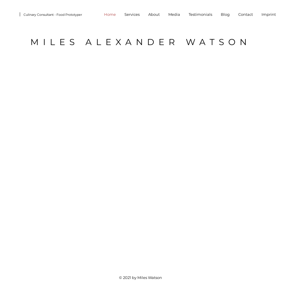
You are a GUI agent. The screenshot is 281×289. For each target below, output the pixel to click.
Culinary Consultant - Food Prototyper (53, 15)
